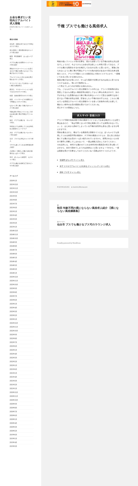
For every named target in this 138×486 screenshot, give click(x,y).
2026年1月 (13, 180)
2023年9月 (13, 288)
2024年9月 (13, 242)
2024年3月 (13, 265)
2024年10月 (14, 238)
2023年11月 (14, 281)
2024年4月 (13, 261)
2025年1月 (13, 227)
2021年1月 (13, 388)
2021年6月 (13, 369)
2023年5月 (13, 304)
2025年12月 (14, 184)
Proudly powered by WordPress (69, 243)
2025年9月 (13, 196)
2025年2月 (13, 223)
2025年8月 (13, 200)
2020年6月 (13, 415)
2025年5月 (13, 211)
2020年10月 (14, 400)
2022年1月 (13, 365)
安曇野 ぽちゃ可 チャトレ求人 (72, 160)
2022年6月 (13, 346)
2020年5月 (13, 419)
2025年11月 (14, 188)
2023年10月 (14, 284)
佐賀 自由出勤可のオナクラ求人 (21, 96)
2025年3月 (13, 219)
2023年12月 (14, 277)
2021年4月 (13, 377)
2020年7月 (13, 411)
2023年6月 (13, 300)
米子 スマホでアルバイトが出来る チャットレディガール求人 (85, 166)
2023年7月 (13, 296)
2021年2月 (13, 385)
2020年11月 (14, 396)
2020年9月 (13, 404)
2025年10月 (14, 192)
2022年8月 (13, 338)
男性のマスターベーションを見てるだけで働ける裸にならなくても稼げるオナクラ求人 (21, 71)
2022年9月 (13, 334)
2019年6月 (13, 435)
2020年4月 (13, 423)
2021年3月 (13, 381)
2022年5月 (13, 350)
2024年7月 (13, 250)
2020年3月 (13, 427)
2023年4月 (13, 308)
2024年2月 (13, 269)
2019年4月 (13, 442)
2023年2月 (13, 315)
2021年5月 (13, 373)
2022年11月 (14, 327)
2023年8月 (13, 292)
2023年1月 (13, 319)
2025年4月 (13, 215)
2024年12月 (14, 231)
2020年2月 (13, 431)
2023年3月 (13, 311)
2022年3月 (13, 358)
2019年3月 (13, 446)
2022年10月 (14, 331)
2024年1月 (13, 273)
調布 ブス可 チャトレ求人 (70, 172)
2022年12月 (14, 323)
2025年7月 (13, 204)
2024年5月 (13, 257)
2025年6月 (13, 207)
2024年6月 (13, 254)
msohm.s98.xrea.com (80, 187)
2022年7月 (13, 342)
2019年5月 (13, 438)
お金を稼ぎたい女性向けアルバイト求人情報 (20, 20)
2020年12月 (14, 392)
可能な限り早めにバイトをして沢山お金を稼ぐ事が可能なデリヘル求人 (21, 114)
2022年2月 (13, 361)
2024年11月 (14, 234)
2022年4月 (13, 354)
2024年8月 (13, 246)
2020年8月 (13, 408)
